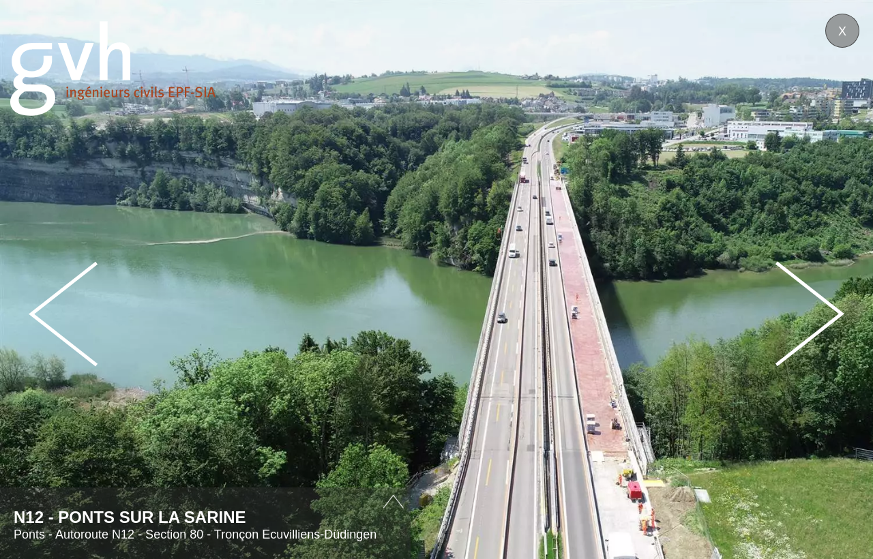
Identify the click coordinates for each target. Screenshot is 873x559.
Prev (63, 314)
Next (809, 314)
